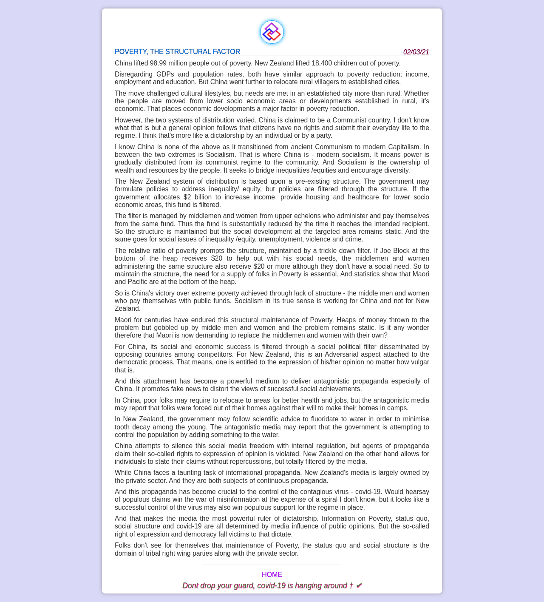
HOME (272, 574)
